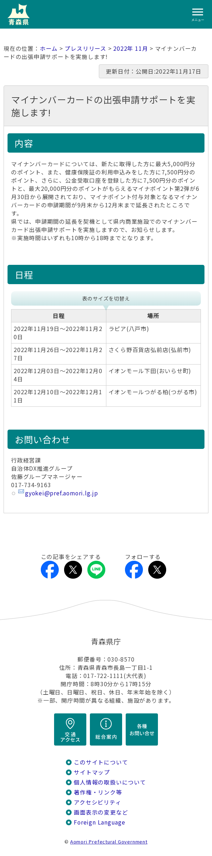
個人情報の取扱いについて (110, 782)
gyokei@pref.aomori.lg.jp (61, 493)
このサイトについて (101, 762)
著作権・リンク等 (98, 792)
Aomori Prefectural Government (109, 841)
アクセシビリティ (97, 802)
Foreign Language (99, 822)
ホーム (49, 48)
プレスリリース (85, 48)
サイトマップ (92, 772)
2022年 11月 (130, 48)
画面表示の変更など (101, 812)
